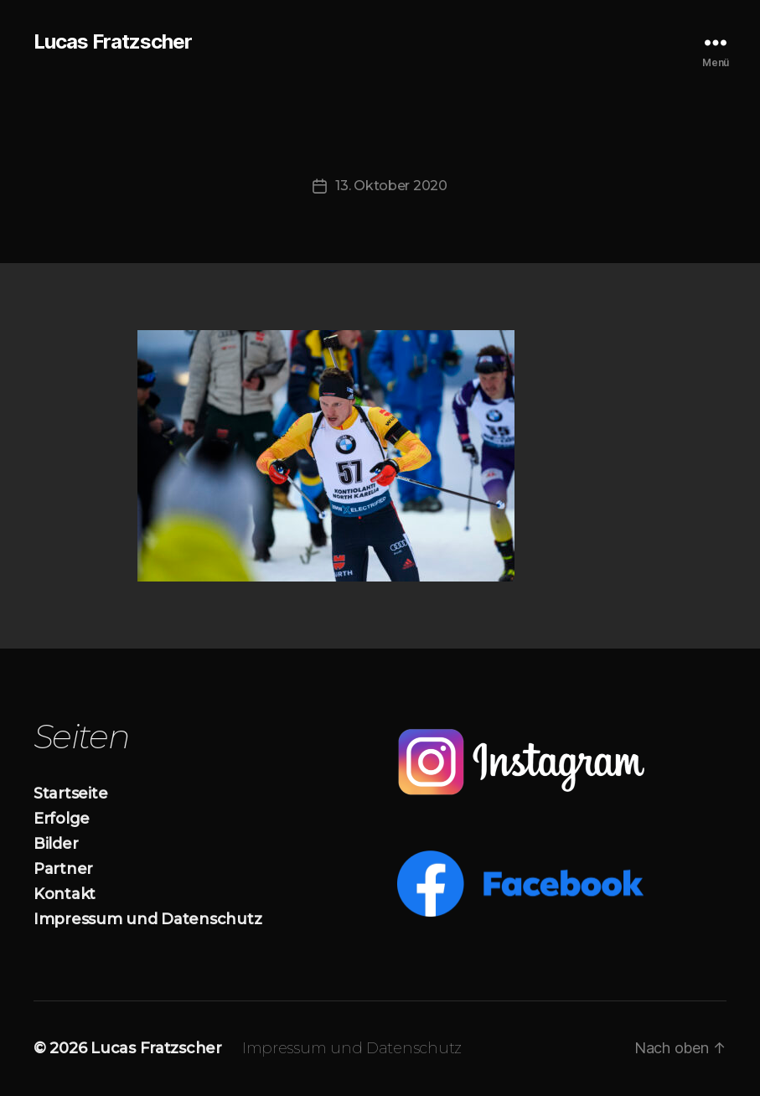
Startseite (70, 793)
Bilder (56, 844)
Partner (63, 869)
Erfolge (62, 818)
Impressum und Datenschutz (147, 919)
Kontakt (65, 894)
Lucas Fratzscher (113, 42)
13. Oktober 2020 (391, 186)
